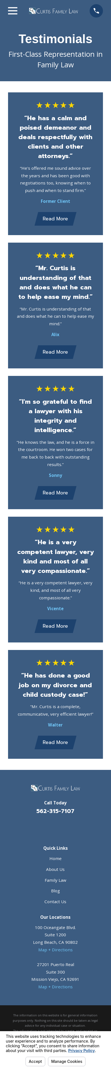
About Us (55, 869)
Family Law (55, 880)
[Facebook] (49, 826)
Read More (55, 218)
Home (55, 858)
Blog (55, 890)
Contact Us (55, 901)
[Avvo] (62, 826)
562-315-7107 (55, 811)
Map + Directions (55, 949)
